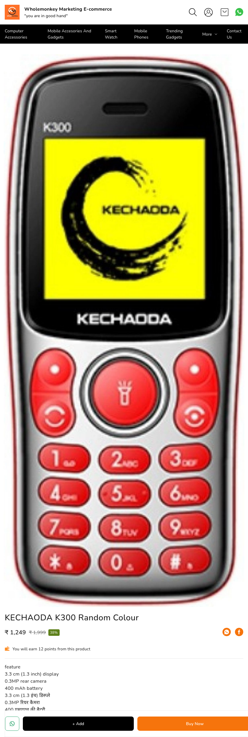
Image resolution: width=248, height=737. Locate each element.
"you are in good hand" (46, 16)
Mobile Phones (141, 34)
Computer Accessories (16, 34)
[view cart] (224, 12)
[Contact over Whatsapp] (239, 12)
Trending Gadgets (174, 34)
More (207, 34)
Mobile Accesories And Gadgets (69, 34)
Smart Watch (111, 34)
